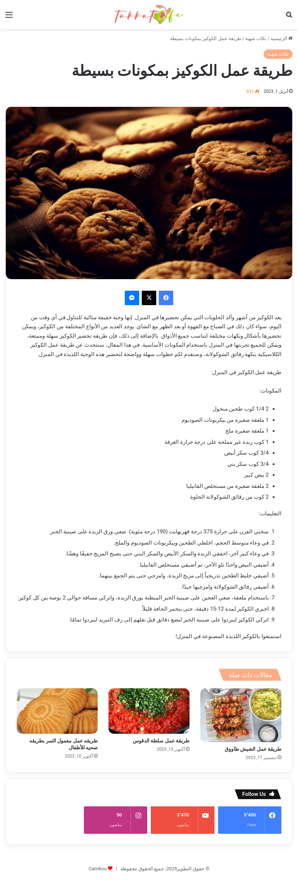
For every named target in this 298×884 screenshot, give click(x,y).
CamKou (98, 859)
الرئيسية (282, 38)
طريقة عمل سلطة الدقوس (161, 741)
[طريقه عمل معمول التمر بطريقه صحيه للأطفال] (57, 711)
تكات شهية (255, 38)
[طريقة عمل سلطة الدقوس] (149, 711)
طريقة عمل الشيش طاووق (253, 749)
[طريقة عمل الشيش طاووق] (240, 715)
